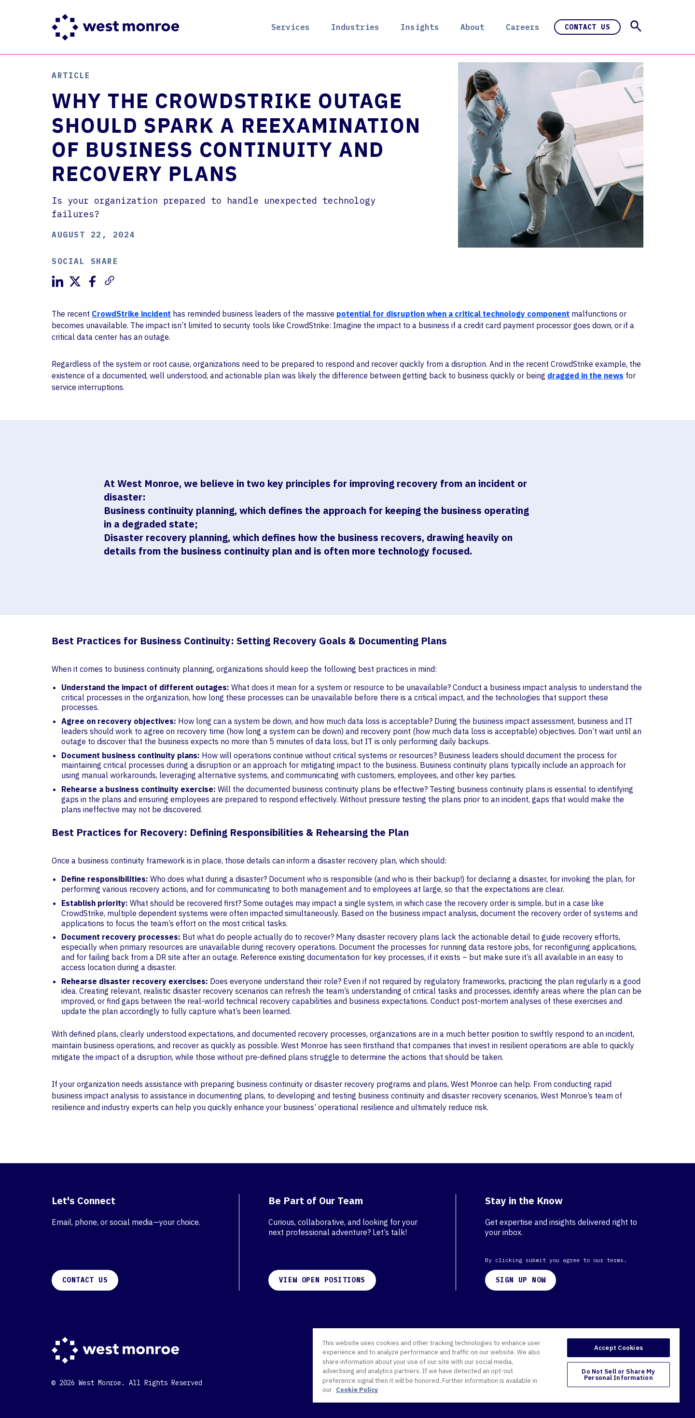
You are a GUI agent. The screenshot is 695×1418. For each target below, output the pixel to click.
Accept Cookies (618, 1348)
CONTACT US (85, 1280)
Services (290, 27)
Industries (355, 27)
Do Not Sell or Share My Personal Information (618, 1374)
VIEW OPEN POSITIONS (322, 1280)
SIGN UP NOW (520, 1280)
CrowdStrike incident (131, 314)
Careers (523, 27)
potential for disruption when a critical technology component (453, 314)
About (472, 27)
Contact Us (587, 27)
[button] (635, 26)
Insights (420, 27)
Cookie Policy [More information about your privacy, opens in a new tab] (357, 1390)
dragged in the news (585, 375)
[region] (496, 1365)
